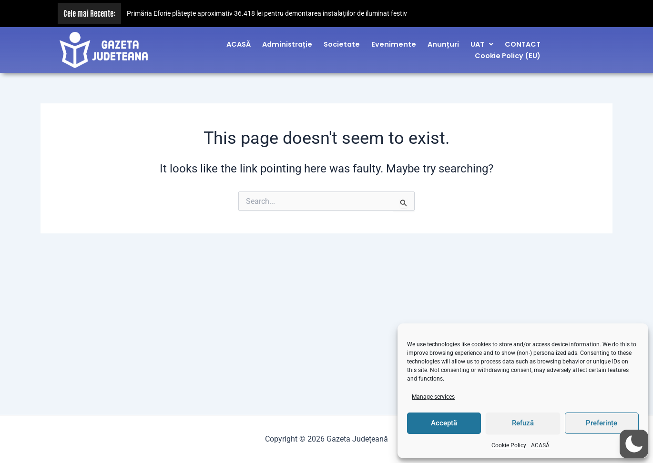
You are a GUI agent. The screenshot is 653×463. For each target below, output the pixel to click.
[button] (482, 42)
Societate (342, 42)
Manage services (433, 396)
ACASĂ (540, 445)
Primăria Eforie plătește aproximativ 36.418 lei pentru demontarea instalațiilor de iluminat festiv (267, 14)
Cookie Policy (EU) (508, 54)
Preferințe (601, 423)
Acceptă (444, 423)
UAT (481, 42)
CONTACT (523, 42)
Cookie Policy (508, 445)
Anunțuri (443, 42)
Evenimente (393, 42)
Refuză (523, 423)
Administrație (287, 42)
